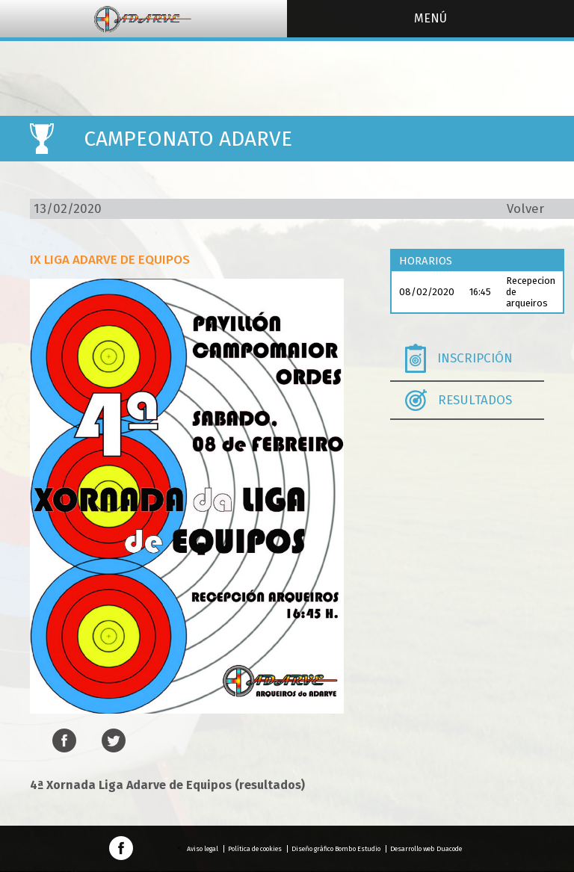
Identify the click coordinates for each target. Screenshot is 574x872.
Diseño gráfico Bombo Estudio (335, 849)
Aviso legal (202, 849)
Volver (525, 209)
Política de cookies (255, 849)
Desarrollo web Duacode (426, 849)
